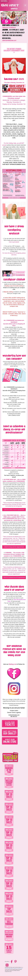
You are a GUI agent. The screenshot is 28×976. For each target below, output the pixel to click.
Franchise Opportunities (9, 968)
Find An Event (20, 968)
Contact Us (15, 968)
